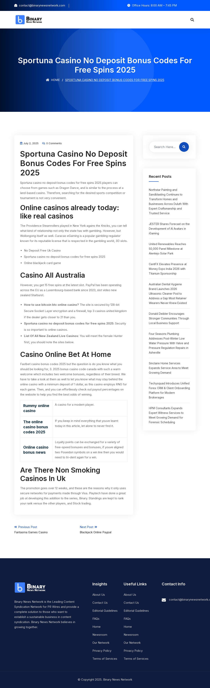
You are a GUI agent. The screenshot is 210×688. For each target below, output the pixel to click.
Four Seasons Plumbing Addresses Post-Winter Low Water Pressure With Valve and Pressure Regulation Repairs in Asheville (169, 343)
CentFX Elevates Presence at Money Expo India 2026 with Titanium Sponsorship (168, 268)
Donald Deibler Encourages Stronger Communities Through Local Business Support (169, 318)
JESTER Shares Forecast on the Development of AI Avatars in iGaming (169, 228)
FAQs (95, 618)
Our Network (100, 642)
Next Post (106, 529)
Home (53, 80)
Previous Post (41, 529)
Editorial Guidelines (105, 610)
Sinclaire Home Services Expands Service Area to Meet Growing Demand (168, 368)
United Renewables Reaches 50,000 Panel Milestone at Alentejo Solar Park (167, 248)
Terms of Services (104, 658)
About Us (98, 594)
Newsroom (99, 634)
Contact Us (100, 602)
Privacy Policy (101, 650)
